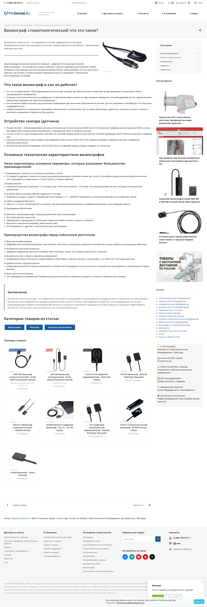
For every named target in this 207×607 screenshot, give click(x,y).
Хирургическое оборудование (173, 301)
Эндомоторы (89, 556)
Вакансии (8, 558)
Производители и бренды (16, 537)
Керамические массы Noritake (173, 331)
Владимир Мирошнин (21, 518)
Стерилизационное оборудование (175, 298)
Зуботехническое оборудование (173, 322)
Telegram (132, 557)
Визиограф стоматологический (21, 298)
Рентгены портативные (60, 327)
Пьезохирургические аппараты (97, 545)
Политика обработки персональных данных (20, 542)
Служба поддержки (52, 548)
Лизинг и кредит (51, 552)
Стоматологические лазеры (96, 548)
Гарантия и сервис (52, 541)
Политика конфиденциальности (130, 603)
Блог (6, 562)
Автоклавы (88, 537)
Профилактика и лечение (171, 310)
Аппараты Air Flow (91, 563)
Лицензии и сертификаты (16, 551)
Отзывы (8, 555)
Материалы (164, 328)
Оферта (7, 547)
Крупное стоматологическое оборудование (179, 319)
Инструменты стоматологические (174, 325)
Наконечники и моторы (170, 313)
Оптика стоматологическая (171, 316)
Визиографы (14, 327)
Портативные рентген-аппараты (98, 571)
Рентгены (34, 327)
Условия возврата (52, 556)
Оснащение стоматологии (97, 532)
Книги (161, 334)
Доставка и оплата (14, 532)
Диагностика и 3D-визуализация (174, 307)
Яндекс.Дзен (145, 557)
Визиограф (11, 91)
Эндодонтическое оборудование (174, 304)
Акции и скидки (51, 545)
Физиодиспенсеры (91, 541)
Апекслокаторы (90, 552)
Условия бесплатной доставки (58, 537)
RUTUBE (152, 557)
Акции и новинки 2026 (169, 337)
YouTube (138, 557)
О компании (50, 532)
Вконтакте (125, 557)
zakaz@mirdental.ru (79, 3)
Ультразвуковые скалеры (94, 560)
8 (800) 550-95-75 (181, 537)
